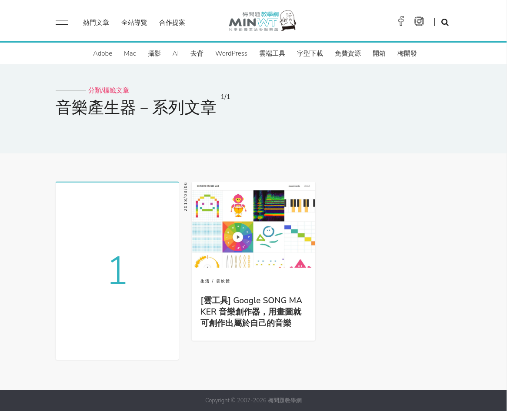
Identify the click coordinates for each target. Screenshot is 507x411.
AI (176, 53)
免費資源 (348, 53)
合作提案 (172, 22)
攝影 (154, 53)
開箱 (379, 53)
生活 (205, 281)
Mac (130, 53)
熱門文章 (96, 22)
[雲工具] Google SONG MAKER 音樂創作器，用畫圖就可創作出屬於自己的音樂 (251, 312)
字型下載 (310, 53)
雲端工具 (272, 53)
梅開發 (407, 53)
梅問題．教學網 (262, 23)
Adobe (102, 53)
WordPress (231, 53)
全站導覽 (134, 22)
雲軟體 (223, 281)
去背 (196, 53)
